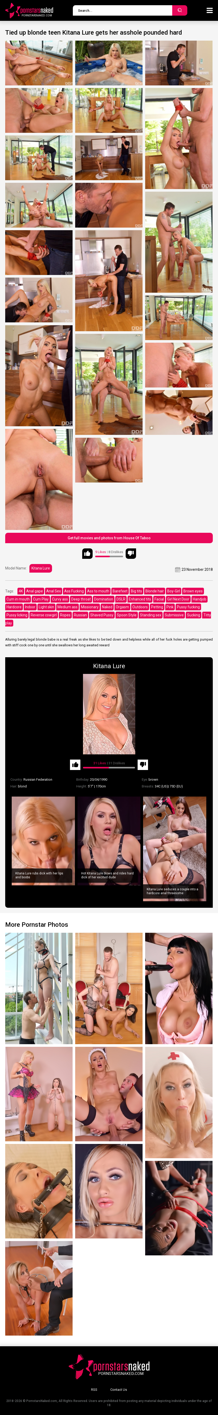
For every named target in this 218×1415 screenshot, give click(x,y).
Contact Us (118, 1390)
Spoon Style (127, 615)
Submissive (174, 615)
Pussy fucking (188, 607)
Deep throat (81, 599)
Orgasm (122, 607)
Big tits (136, 591)
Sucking (193, 615)
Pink (170, 607)
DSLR (121, 599)
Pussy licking (17, 615)
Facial (159, 599)
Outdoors (140, 607)
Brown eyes (193, 591)
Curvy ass (60, 599)
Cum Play (41, 599)
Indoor (30, 607)
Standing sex (150, 615)
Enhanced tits (140, 599)
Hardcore (14, 607)
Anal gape (34, 591)
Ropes (65, 615)
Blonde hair (154, 591)
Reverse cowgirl (44, 615)
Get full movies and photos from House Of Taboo (109, 538)
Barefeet (120, 591)
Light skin (46, 607)
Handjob (199, 599)
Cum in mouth (18, 599)
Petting (157, 607)
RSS (94, 1390)
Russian (80, 615)
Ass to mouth (98, 591)
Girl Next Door (178, 599)
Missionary (90, 607)
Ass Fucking (74, 591)
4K (21, 591)
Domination (103, 599)
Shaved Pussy (101, 615)
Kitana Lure (40, 568)
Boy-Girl (173, 591)
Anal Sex (53, 591)
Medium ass (67, 607)
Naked (107, 607)
